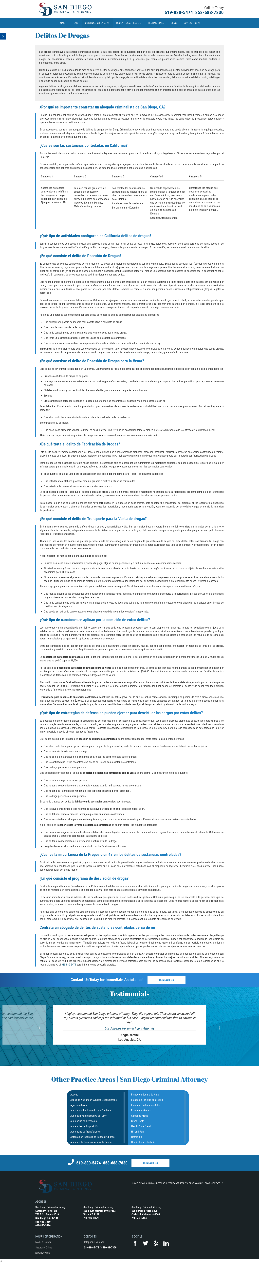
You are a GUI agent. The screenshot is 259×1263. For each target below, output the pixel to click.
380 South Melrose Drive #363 (99, 1210)
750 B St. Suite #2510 (47, 1214)
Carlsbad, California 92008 (145, 1214)
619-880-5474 (179, 12)
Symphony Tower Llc (46, 1210)
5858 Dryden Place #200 (144, 1210)
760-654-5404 (139, 1218)
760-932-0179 (91, 1218)
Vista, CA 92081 (92, 1214)
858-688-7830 (209, 12)
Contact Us (166, 980)
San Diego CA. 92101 (46, 1218)
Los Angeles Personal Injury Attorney (129, 1028)
